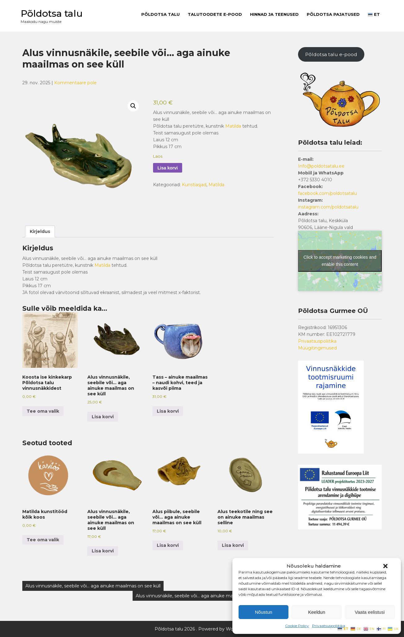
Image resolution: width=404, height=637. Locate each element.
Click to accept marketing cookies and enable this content (340, 261)
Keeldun (316, 612)
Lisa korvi (167, 167)
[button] (385, 566)
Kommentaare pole (75, 83)
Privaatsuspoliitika (328, 625)
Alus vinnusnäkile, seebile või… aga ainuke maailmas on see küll (92, 586)
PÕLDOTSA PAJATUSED (333, 14)
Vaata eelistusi (369, 612)
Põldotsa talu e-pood (331, 54)
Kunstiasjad (194, 184)
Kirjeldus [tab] (40, 231)
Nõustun (263, 612)
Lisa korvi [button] (103, 417)
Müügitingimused (317, 348)
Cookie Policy (297, 625)
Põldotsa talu (52, 13)
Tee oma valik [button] (43, 411)
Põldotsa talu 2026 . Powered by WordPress (202, 629)
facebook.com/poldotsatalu (327, 193)
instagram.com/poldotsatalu (328, 207)
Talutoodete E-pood (215, 14)
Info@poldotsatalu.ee (321, 166)
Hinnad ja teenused (274, 14)
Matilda (233, 126)
